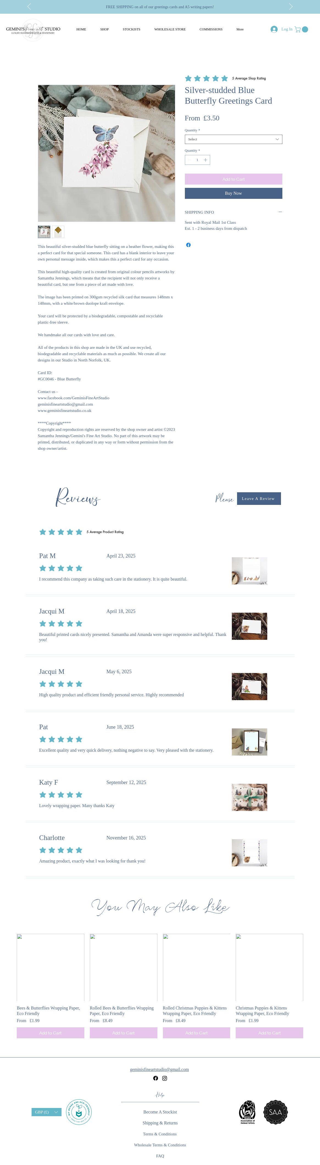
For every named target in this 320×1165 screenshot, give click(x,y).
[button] (104, 29)
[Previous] (29, 6)
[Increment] (206, 160)
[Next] (291, 6)
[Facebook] (155, 1078)
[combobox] (233, 139)
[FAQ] (160, 1155)
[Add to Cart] (50, 1032)
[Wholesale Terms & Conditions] (160, 1144)
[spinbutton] (197, 160)
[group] (160, 986)
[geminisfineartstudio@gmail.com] (160, 1069)
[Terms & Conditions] (160, 1134)
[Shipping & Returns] (160, 1123)
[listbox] (47, 1112)
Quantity (192, 130)
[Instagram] (165, 1078)
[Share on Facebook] (188, 245)
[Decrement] (189, 160)
